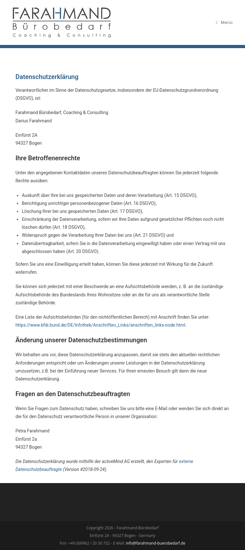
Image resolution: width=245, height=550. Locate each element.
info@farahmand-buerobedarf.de (155, 543)
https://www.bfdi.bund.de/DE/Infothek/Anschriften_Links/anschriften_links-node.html (100, 325)
